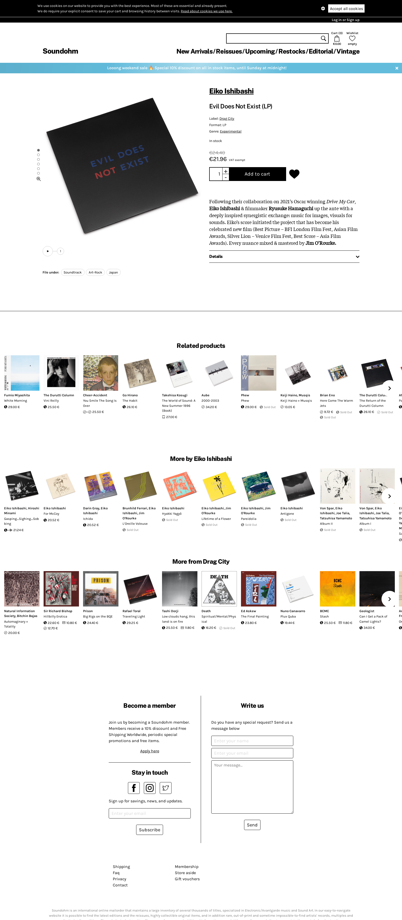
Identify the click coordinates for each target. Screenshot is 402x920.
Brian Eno (327, 395)
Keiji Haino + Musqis (296, 400)
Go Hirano (130, 395)
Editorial (321, 51)
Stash (324, 616)
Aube (205, 395)
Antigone (287, 513)
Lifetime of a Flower (216, 519)
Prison (88, 611)
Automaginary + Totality (16, 624)
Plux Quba (288, 616)
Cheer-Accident (95, 395)
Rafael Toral (131, 611)
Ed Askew (248, 611)
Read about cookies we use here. (207, 11)
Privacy (119, 878)
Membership (186, 866)
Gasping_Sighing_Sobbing (21, 521)
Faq (116, 872)
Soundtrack (73, 272)
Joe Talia (342, 513)
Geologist (366, 611)
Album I (365, 523)
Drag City (226, 118)
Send (252, 825)
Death (206, 611)
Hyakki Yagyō (172, 513)
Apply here (149, 751)
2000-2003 (210, 400)
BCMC (324, 611)
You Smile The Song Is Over (100, 403)
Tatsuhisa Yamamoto (336, 518)
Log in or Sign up (345, 20)
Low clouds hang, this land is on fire (178, 618)
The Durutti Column (59, 395)
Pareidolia (248, 519)
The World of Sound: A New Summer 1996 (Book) (178, 405)
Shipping (121, 866)
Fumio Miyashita (17, 395)
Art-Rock (95, 272)
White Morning (15, 400)
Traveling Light (134, 616)
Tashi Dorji (170, 611)
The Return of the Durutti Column (372, 403)
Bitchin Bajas (27, 616)
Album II (326, 523)
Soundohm (60, 51)
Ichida (88, 519)
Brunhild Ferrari (135, 508)
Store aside (185, 872)
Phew (245, 395)
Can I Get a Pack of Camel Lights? (373, 618)
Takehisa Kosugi (174, 395)
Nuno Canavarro (292, 611)
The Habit (130, 400)
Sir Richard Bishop (58, 611)
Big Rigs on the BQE (98, 616)
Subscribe (149, 830)
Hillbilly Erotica (55, 616)
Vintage (347, 51)
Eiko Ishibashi (231, 91)
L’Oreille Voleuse (135, 523)
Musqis (304, 395)
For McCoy (51, 513)
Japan (113, 272)
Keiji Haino (288, 395)
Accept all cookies (346, 8)
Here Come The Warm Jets (336, 403)
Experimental (231, 131)
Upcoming (260, 51)
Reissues (229, 51)
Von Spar (327, 508)
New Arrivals (194, 51)
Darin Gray (91, 508)
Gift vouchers (187, 878)
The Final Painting (255, 616)
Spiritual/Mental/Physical (219, 618)
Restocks (291, 51)
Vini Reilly (51, 400)
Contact (120, 885)
